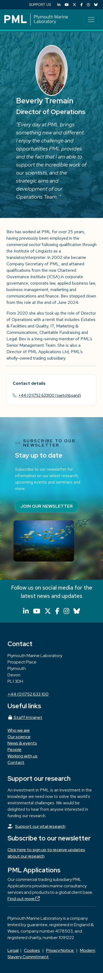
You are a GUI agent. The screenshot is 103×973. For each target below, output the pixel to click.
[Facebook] (81, 4)
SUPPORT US (40, 4)
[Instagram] (88, 4)
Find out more (24, 899)
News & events (22, 743)
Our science (19, 737)
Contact (16, 762)
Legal (13, 950)
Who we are (19, 730)
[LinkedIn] (58, 4)
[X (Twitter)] (74, 4)
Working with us (23, 756)
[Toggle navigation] (91, 19)
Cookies (32, 950)
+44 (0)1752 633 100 (28, 694)
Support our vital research (40, 826)
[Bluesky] (96, 4)
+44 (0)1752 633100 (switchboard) (50, 395)
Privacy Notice (60, 950)
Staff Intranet (25, 717)
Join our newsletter (46, 506)
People (14, 749)
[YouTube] (66, 4)
